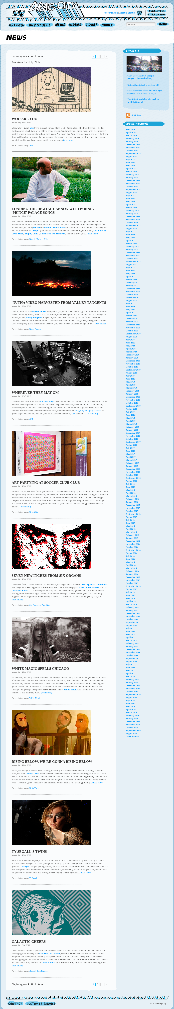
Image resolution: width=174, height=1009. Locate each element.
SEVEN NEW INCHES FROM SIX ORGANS (46, 576)
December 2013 (133, 577)
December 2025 (133, 144)
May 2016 (130, 490)
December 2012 (133, 613)
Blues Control (35, 329)
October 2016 (132, 475)
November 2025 (133, 147)
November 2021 (133, 291)
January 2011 (132, 682)
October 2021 (132, 294)
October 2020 (132, 330)
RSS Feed (133, 115)
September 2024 (133, 189)
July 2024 (130, 195)
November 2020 (133, 327)
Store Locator (157, 14)
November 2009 (133, 724)
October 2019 (132, 366)
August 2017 (131, 445)
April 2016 (131, 493)
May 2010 (130, 706)
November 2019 (133, 363)
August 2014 (131, 553)
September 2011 (133, 658)
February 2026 (132, 138)
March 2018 (131, 424)
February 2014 (132, 571)
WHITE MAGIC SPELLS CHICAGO (40, 669)
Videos (75, 25)
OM (31, 419)
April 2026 (131, 132)
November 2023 (133, 219)
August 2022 (131, 264)
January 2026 (132, 141)
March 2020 (131, 351)
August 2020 (131, 336)
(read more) (68, 140)
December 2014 (133, 541)
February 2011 (132, 679)
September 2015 (133, 514)
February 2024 (132, 210)
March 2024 (131, 207)
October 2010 (132, 691)
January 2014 (132, 574)
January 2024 (132, 213)
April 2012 (131, 637)
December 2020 (133, 324)
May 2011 (130, 670)
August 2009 (131, 733)
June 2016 (130, 487)
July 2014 (130, 556)
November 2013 (133, 580)
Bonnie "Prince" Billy (38, 239)
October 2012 (132, 619)
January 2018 (132, 430)
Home (47, 9)
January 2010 (132, 718)
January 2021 (132, 321)
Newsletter (157, 11)
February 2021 (132, 318)
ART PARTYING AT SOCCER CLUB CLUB (46, 483)
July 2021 (130, 303)
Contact (15, 1003)
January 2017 (132, 466)
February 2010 (132, 715)
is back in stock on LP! (143, 85)
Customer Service (40, 1003)
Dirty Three (34, 788)
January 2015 (132, 538)
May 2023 (130, 237)
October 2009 (132, 727)
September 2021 (133, 297)
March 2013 (131, 604)
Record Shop (40, 25)
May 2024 (130, 201)
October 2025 (132, 150)
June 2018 (130, 415)
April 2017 (131, 457)
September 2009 (133, 730)
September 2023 (133, 225)
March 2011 (131, 676)
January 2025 (132, 177)
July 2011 (130, 664)
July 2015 (130, 520)
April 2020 (131, 348)
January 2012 (132, 646)
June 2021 (130, 306)
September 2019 (133, 370)
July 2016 (130, 484)
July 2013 (130, 592)
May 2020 (130, 345)
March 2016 (131, 496)
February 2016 (132, 499)
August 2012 (131, 625)
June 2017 (130, 451)
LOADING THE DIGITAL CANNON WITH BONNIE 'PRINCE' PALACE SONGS (53, 211)
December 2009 (133, 721)
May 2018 (130, 418)
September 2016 (133, 478)
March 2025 (131, 171)
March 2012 (131, 640)
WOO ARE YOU (24, 119)
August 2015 (131, 517)
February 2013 (132, 607)
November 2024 (133, 183)
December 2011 (133, 649)
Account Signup (127, 13)
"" (31, 233)
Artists (16, 25)
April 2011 (130, 673)
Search (163, 24)
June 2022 (130, 270)
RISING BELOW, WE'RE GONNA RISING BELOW (52, 762)
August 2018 (131, 409)
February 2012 (132, 643)
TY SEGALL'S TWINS (29, 852)
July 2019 (130, 376)
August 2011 (131, 661)
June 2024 (130, 198)
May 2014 (130, 562)
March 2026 (131, 135)
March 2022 (131, 279)
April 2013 (131, 601)
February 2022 (132, 282)
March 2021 (131, 315)
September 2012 (133, 622)
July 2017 (130, 448)
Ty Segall (33, 878)
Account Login (111, 13)
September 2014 (133, 550)
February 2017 (132, 463)
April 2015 (131, 529)
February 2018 (132, 427)
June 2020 (130, 342)
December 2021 (133, 288)
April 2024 (131, 204)
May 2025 (130, 165)
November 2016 (133, 472)
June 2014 (130, 559)
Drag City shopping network (88, 410)
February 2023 (132, 246)
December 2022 (133, 252)
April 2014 (131, 565)
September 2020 (133, 333)
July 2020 (130, 339)
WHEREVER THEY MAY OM (35, 393)
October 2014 (132, 547)
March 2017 (131, 460)
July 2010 (130, 700)
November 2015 (133, 508)
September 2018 (133, 406)
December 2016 (133, 469)
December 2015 (133, 505)
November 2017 (133, 436)
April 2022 (131, 276)
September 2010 (133, 694)
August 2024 (131, 192)
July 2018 (130, 412)
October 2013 (132, 583)
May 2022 (130, 273)
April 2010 (131, 709)
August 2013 (131, 589)
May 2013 (130, 598)
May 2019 (130, 382)
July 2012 (130, 628)
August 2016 (131, 481)
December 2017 (133, 433)
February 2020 (132, 354)
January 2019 (132, 394)
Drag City (33, 512)
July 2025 (130, 159)
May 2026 (130, 129)
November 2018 (133, 400)
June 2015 (130, 523)
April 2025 (131, 168)
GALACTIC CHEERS (29, 942)
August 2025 (131, 156)
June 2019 (130, 379)
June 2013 (130, 595)
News (60, 25)
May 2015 (130, 526)
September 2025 (133, 153)
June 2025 (130, 162)
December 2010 (133, 685)
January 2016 (132, 502)
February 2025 (132, 174)
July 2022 (130, 267)
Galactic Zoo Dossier (38, 971)
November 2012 (133, 616)
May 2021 (130, 309)
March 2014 (131, 568)
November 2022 (133, 255)
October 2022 (132, 258)
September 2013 (133, 586)
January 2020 (132, 357)
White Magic (35, 698)
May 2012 (130, 634)
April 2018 (131, 421)
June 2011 (130, 667)
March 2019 (131, 388)
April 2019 (131, 385)
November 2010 (133, 688)
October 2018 (132, 403)
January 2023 (132, 249)
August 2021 (131, 300)
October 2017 (132, 439)
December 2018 (133, 397)
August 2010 (131, 697)
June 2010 (130, 703)
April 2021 (131, 312)
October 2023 (132, 222)
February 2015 (132, 535)
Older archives (132, 736)
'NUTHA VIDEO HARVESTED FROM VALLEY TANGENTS (59, 303)
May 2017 (130, 454)
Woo (31, 145)
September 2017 (133, 442)
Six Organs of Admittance (40, 605)
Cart (140, 13)
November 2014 (133, 544)
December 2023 (133, 216)
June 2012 (130, 631)
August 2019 (131, 373)
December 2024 (133, 180)
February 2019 (132, 391)
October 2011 (132, 655)
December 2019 (133, 360)
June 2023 (130, 234)
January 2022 (132, 285)
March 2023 (131, 243)
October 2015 (132, 511)
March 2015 (131, 532)
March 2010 (131, 712)
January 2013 (132, 610)
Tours (92, 25)
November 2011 (133, 652)
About (108, 25)
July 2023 (130, 231)
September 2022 (133, 261)
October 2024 (132, 186)
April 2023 (131, 240)
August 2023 (131, 228)
